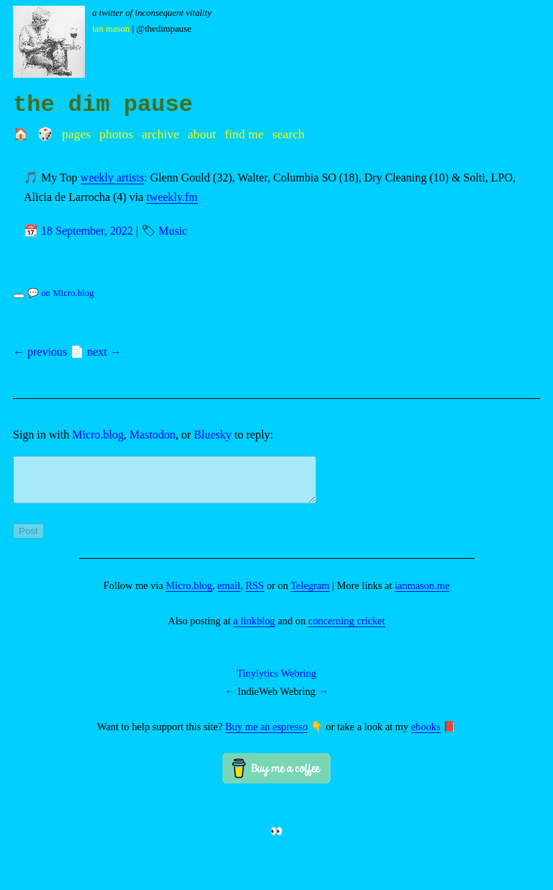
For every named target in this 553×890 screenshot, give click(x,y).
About (202, 134)
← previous (40, 352)
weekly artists (112, 177)
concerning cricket (346, 629)
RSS (255, 594)
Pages (76, 134)
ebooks (426, 735)
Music (172, 231)
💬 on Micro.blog (60, 293)
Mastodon (153, 434)
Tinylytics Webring (276, 682)
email (228, 594)
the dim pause (103, 104)
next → (104, 352)
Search (288, 134)
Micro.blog (98, 434)
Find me (244, 134)
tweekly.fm (171, 197)
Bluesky (212, 434)
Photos (116, 134)
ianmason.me (422, 594)
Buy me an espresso (266, 735)
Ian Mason (111, 29)
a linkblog (254, 629)
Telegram (310, 594)
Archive (160, 134)
